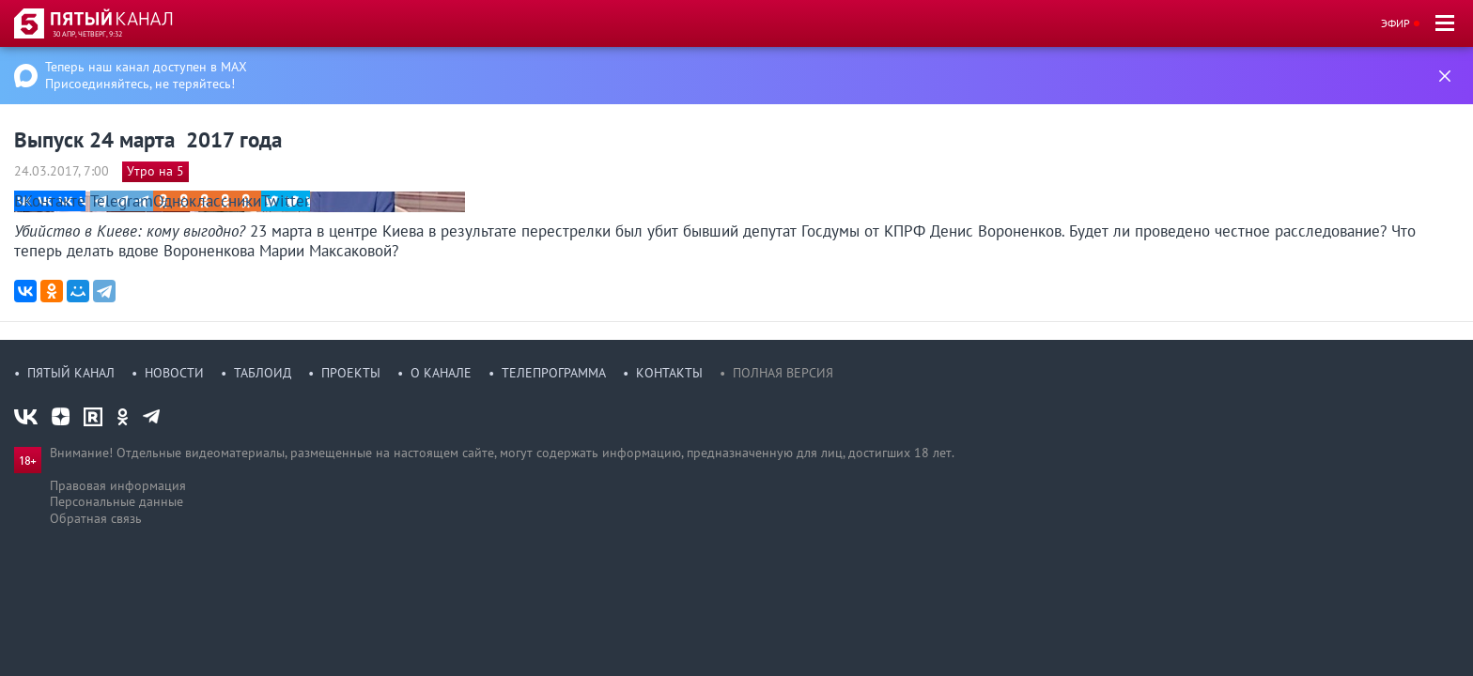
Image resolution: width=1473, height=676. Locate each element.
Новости (174, 372)
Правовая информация (118, 485)
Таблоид (262, 372)
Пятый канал (71, 372)
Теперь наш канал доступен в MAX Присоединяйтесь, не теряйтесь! (146, 75)
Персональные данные (116, 501)
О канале (441, 372)
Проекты (350, 372)
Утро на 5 (155, 170)
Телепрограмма (554, 372)
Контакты (669, 372)
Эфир (1395, 23)
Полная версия (783, 372)
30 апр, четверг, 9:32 (87, 33)
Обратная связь (96, 518)
